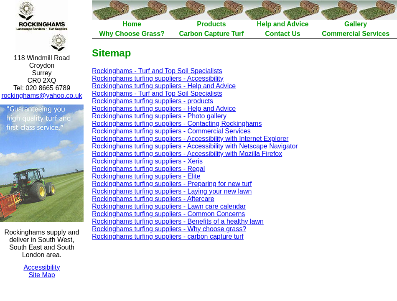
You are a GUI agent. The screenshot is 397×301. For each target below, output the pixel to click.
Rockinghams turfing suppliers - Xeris (147, 161)
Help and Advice (283, 24)
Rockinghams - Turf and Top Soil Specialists (157, 70)
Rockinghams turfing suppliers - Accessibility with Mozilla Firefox (187, 153)
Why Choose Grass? (131, 33)
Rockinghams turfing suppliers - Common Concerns (168, 213)
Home (131, 24)
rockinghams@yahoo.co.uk (41, 95)
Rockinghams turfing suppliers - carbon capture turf (168, 236)
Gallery (355, 24)
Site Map (41, 274)
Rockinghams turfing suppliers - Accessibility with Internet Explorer (190, 138)
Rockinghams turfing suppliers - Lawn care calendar (169, 206)
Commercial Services (355, 33)
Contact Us (282, 33)
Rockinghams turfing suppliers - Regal (148, 168)
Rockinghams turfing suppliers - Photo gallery (159, 116)
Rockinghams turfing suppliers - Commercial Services (171, 131)
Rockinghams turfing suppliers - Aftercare (153, 198)
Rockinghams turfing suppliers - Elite (146, 176)
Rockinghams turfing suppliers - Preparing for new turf (172, 183)
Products (211, 24)
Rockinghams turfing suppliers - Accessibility (158, 78)
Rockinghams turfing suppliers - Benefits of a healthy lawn (178, 221)
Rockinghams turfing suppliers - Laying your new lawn (172, 191)
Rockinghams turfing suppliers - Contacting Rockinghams (177, 123)
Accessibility (41, 267)
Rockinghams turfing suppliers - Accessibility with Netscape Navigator (195, 146)
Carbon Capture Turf (211, 33)
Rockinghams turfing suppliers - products (152, 101)
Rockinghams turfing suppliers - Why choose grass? (169, 228)
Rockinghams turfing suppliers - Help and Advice (164, 85)
